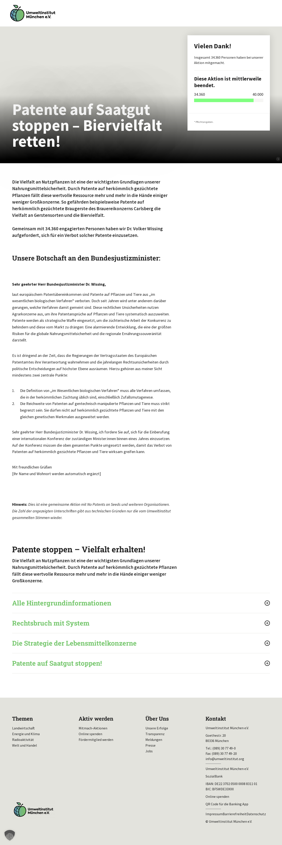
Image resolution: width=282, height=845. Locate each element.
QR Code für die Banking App (227, 804)
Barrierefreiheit (235, 814)
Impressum (214, 814)
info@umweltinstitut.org (225, 759)
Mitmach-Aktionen (93, 728)
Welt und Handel (24, 745)
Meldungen (153, 739)
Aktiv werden (96, 718)
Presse (150, 745)
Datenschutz (256, 814)
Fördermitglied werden (96, 739)
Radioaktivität (23, 739)
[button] (9, 835)
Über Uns (157, 718)
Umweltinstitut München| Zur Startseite (33, 13)
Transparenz (155, 734)
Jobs (149, 751)
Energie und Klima (26, 734)
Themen (22, 718)
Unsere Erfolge (156, 728)
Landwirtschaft (23, 728)
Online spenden (90, 734)
